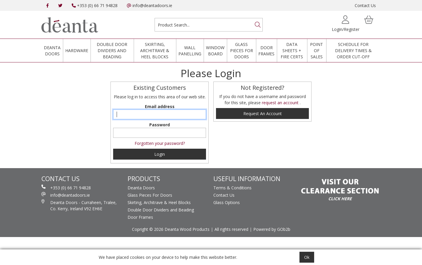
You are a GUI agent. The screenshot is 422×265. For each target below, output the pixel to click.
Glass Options (226, 202)
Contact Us (365, 5)
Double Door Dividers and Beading (112, 50)
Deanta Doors (52, 51)
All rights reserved (231, 229)
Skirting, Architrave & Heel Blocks (154, 50)
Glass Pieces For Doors (241, 50)
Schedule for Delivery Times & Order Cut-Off (353, 50)
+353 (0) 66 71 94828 (95, 5)
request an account (281, 102)
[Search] (257, 24)
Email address (160, 106)
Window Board (215, 51)
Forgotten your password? (160, 143)
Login (159, 154)
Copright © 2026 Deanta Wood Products (171, 229)
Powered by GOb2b (271, 229)
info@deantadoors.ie (149, 5)
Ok (306, 257)
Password (159, 124)
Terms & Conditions (232, 188)
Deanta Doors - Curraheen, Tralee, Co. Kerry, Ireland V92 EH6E (79, 205)
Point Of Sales (316, 50)
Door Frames (266, 51)
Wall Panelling (189, 51)
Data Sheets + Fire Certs (292, 50)
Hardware (76, 50)
